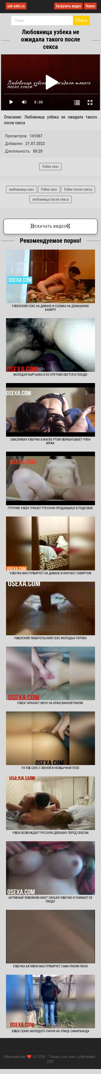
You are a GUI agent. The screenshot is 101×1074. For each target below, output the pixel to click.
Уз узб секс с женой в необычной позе (50, 768)
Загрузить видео (68, 6)
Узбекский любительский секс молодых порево (50, 638)
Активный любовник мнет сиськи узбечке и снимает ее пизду (50, 899)
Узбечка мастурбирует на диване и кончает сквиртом (50, 573)
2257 (50, 1062)
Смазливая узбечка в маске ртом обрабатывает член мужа (50, 441)
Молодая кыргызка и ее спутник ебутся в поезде (50, 374)
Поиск (81, 20)
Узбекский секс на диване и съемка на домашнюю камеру (50, 308)
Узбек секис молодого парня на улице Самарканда (50, 1031)
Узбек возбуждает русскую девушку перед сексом (50, 833)
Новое (90, 6)
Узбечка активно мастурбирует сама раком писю (50, 966)
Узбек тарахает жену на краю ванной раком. (50, 703)
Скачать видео (50, 225)
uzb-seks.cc (16, 6)
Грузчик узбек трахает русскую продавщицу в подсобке (50, 508)
